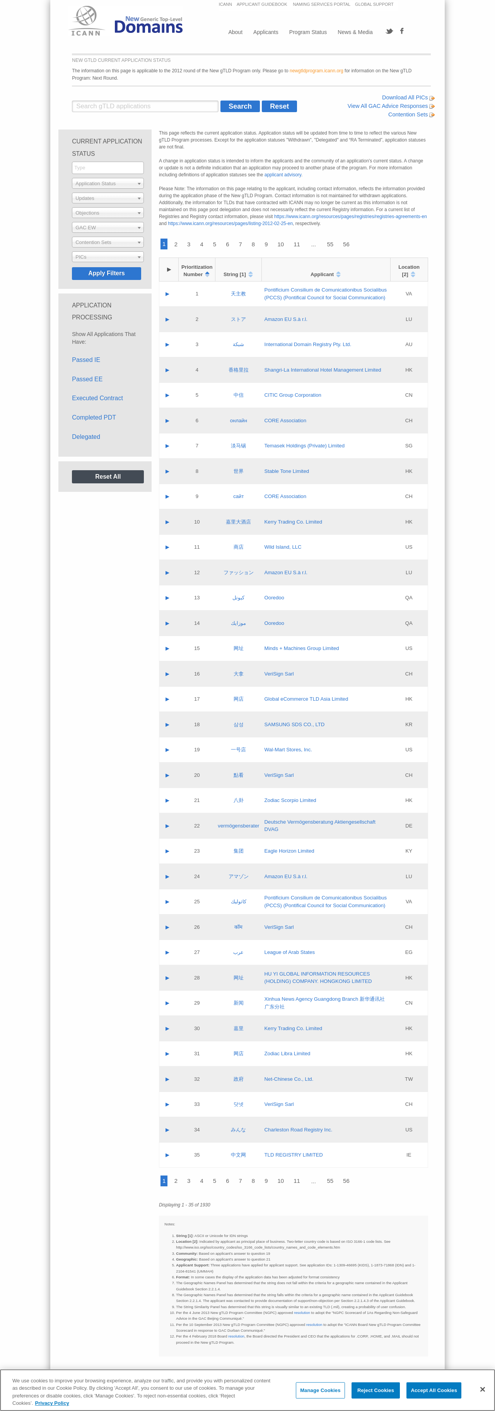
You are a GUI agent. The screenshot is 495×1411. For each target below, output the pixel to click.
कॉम (238, 927)
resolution (302, 1312)
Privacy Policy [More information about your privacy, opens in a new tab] (52, 1403)
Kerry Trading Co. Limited (294, 522)
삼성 (239, 724)
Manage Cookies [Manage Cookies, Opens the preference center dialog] (320, 1390)
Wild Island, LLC (283, 547)
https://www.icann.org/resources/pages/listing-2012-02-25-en (230, 223)
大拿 (239, 674)
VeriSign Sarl (279, 674)
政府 (239, 1079)
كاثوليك (238, 901)
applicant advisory (283, 174)
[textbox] (107, 183)
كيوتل (238, 598)
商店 (239, 547)
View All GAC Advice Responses (391, 106)
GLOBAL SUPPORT (374, 4)
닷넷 (239, 1104)
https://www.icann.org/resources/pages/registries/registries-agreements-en (350, 216)
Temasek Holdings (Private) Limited (305, 446)
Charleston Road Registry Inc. (299, 1130)
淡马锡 (238, 446)
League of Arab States (290, 952)
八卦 (239, 800)
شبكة (238, 344)
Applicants (265, 32)
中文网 (238, 1155)
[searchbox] (108, 167)
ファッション (239, 572)
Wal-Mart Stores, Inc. (288, 749)
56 (346, 244)
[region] (247, 1390)
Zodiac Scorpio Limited (290, 800)
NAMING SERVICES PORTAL (322, 4)
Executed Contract (97, 398)
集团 (239, 851)
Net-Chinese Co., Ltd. (289, 1079)
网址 (239, 648)
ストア (238, 319)
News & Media (355, 32)
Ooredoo (274, 598)
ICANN (225, 4)
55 (330, 244)
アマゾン (239, 876)
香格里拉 (239, 370)
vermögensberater (238, 826)
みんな (238, 1130)
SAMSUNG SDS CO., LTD (295, 724)
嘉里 (239, 1028)
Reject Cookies (375, 1390)
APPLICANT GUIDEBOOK (262, 4)
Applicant (322, 274)
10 (281, 244)
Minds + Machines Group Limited (302, 648)
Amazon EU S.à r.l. (286, 319)
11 (297, 244)
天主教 (238, 294)
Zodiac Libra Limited (288, 1053)
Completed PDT (94, 417)
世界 (239, 471)
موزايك (238, 623)
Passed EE (87, 379)
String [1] (235, 274)
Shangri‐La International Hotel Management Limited (323, 370)
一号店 (238, 749)
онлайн (238, 420)
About (235, 32)
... (313, 244)
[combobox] (108, 168)
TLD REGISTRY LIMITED (294, 1155)
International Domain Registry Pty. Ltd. (308, 344)
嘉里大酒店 (238, 522)
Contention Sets (411, 114)
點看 (239, 775)
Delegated (86, 436)
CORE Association (285, 420)
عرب (238, 952)
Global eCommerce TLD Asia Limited (306, 699)
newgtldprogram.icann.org (316, 70)
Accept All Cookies (434, 1390)
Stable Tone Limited (287, 471)
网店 (239, 699)
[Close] (482, 1389)
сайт (238, 496)
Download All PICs (408, 97)
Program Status (308, 32)
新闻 (239, 1003)
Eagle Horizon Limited (289, 851)
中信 (239, 395)
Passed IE (86, 360)
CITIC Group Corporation (293, 395)
